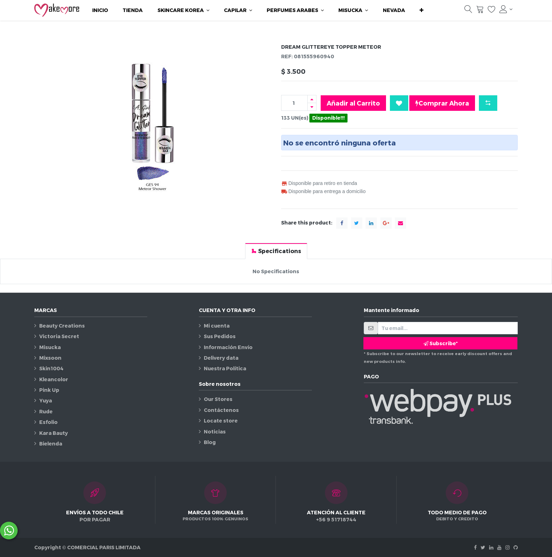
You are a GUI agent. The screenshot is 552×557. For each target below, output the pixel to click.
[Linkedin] (491, 547)
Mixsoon (50, 358)
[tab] (276, 251)
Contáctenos (221, 410)
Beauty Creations (62, 326)
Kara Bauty (53, 433)
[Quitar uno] (312, 106)
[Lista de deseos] (491, 11)
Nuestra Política (225, 368)
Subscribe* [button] (440, 343)
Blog (210, 442)
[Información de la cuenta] (506, 9)
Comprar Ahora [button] (442, 103)
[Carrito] (480, 11)
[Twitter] (483, 547)
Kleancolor (53, 379)
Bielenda (50, 444)
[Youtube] (499, 547)
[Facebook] (475, 547)
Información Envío (228, 347)
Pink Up (49, 390)
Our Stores (218, 399)
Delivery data (221, 358)
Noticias (215, 432)
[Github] (516, 547)
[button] (421, 10)
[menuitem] (100, 10)
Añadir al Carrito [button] (353, 103)
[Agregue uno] (312, 99)
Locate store (221, 421)
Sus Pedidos (220, 336)
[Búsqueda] (468, 11)
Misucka (50, 347)
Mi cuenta (217, 326)
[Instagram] (507, 547)
